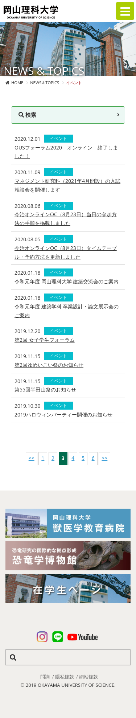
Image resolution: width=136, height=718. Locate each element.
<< (31, 458)
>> (104, 458)
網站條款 (88, 676)
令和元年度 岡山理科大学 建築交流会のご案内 (67, 281)
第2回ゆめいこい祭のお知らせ (49, 364)
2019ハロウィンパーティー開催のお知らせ (63, 414)
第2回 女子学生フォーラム (45, 339)
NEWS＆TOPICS (44, 82)
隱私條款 (64, 676)
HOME (17, 82)
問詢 (45, 676)
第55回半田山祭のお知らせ (45, 389)
